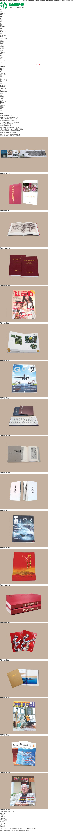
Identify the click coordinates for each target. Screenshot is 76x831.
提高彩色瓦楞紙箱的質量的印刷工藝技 (10, 127)
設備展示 (2, 823)
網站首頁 (2, 813)
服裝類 (2, 57)
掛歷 (1, 23)
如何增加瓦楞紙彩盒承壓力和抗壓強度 (10, 130)
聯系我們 (2, 826)
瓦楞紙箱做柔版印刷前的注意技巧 (9, 132)
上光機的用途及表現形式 (6, 124)
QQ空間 (12, 811)
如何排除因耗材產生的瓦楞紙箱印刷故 (10, 122)
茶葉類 (2, 42)
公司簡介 (2, 815)
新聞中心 (2, 825)
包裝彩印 (2, 818)
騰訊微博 (7, 811)
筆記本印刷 (3, 21)
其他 (1, 58)
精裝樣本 (2, 20)
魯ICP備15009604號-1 (30, 828)
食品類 (2, 43)
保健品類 (2, 52)
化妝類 (2, 45)
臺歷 (1, 25)
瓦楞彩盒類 (3, 35)
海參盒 (2, 40)
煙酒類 (2, 47)
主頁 (7, 135)
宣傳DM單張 (3, 26)
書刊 (1, 16)
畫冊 (1, 18)
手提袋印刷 (3, 821)
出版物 (2, 15)
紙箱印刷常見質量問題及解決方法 (9, 117)
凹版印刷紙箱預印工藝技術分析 (8, 119)
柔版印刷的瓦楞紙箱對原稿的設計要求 (10, 134)
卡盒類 (2, 37)
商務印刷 (12, 135)
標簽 (1, 30)
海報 (1, 28)
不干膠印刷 (3, 31)
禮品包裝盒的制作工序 (6, 115)
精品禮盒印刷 (3, 820)
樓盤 (1, 55)
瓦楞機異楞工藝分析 (5, 125)
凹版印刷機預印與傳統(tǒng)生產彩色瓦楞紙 (11, 129)
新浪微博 (2, 811)
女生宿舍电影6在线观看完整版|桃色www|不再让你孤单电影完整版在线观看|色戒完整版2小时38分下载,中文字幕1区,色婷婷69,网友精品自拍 (36, 0)
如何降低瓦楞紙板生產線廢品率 (8, 120)
